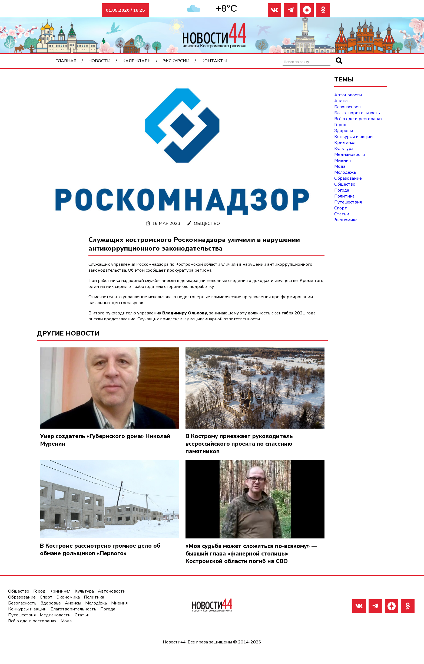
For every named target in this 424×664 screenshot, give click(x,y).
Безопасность (348, 107)
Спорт (340, 208)
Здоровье (344, 131)
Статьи (341, 214)
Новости (99, 61)
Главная (65, 61)
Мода (339, 166)
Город (340, 125)
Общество (207, 223)
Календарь (136, 61)
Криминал (344, 143)
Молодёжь (345, 172)
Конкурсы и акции (353, 137)
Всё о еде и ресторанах (358, 119)
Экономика (345, 220)
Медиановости (349, 154)
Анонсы (342, 101)
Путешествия (348, 202)
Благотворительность (357, 113)
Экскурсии (176, 61)
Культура (343, 149)
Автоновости (348, 95)
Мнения (342, 160)
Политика (344, 196)
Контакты (214, 61)
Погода (341, 190)
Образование (348, 178)
